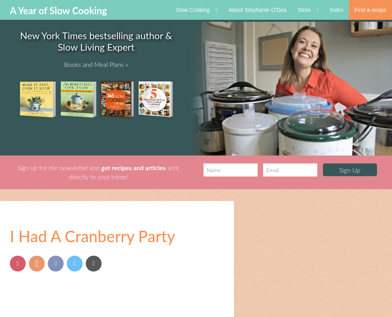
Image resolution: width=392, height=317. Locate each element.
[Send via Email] (94, 263)
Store (308, 10)
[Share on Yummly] (37, 263)
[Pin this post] (18, 263)
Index (336, 10)
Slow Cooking (197, 10)
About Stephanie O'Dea (258, 10)
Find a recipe (370, 10)
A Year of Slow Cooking (58, 10)
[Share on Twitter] (75, 263)
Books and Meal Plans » (96, 64)
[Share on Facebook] (56, 263)
